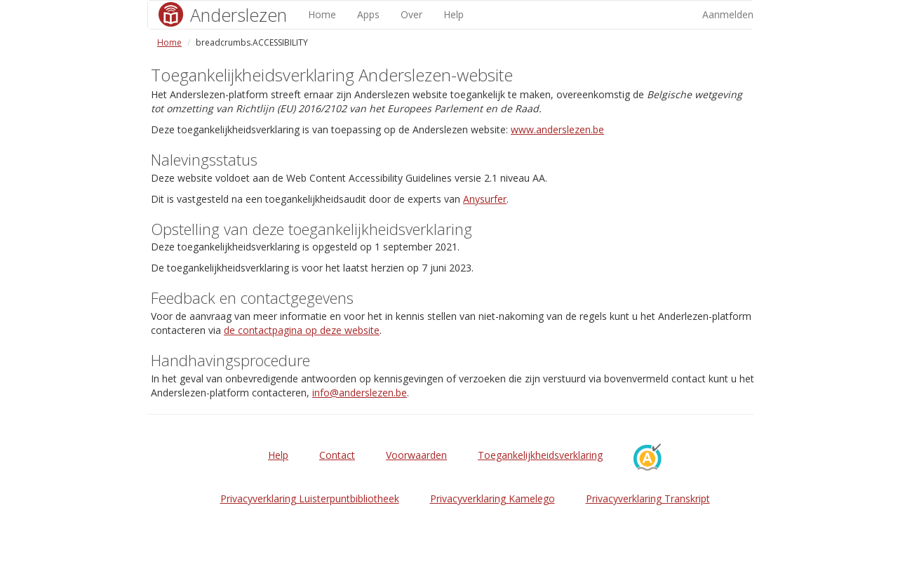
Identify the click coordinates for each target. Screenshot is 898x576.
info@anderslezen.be (359, 392)
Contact (337, 455)
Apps (368, 14)
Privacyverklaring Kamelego (492, 498)
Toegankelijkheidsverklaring (540, 455)
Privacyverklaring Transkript (648, 498)
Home (322, 14)
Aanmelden (727, 14)
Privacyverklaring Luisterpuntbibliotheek (309, 498)
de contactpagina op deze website (302, 330)
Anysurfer (485, 199)
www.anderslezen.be (557, 129)
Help (453, 14)
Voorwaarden (416, 455)
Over (411, 14)
